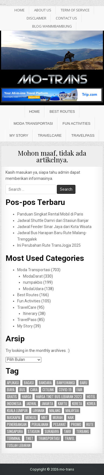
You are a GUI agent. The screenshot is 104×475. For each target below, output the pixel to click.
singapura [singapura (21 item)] (15, 431)
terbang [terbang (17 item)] (82, 431)
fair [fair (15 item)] (79, 389)
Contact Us (66, 18)
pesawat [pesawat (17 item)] (59, 424)
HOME (19, 10)
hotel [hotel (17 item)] (91, 396)
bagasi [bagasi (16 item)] (29, 382)
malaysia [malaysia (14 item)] (72, 410)
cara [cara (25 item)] (33, 389)
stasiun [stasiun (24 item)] (34, 431)
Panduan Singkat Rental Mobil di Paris (50, 214)
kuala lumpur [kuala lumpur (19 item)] (17, 410)
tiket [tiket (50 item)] (29, 438)
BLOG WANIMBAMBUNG (52, 26)
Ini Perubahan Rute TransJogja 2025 (49, 245)
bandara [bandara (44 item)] (45, 382)
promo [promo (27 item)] (76, 424)
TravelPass (82, 135)
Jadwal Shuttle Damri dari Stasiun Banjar (53, 220)
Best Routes (62, 111)
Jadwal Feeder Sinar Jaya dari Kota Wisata (54, 226)
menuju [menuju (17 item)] (31, 417)
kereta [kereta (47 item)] (77, 403)
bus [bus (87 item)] (22, 389)
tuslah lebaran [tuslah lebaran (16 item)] (19, 445)
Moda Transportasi (33, 123)
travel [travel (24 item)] (70, 438)
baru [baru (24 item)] (83, 382)
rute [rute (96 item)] (89, 424)
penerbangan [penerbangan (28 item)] (17, 424)
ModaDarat (33, 276)
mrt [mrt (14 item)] (44, 417)
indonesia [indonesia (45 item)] (14, 403)
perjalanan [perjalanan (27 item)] (40, 424)
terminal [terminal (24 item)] (14, 438)
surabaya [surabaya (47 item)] (52, 431)
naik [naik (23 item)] (71, 417)
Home (34, 111)
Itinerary (30, 313)
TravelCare (50, 135)
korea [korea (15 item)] (91, 403)
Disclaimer (36, 18)
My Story (18, 135)
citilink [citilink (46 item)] (48, 389)
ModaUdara (33, 289)
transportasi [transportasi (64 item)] (49, 438)
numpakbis (32, 282)
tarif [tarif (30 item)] (67, 431)
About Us (42, 10)
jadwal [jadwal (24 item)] (31, 403)
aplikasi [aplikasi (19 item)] (13, 382)
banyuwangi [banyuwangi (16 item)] (66, 382)
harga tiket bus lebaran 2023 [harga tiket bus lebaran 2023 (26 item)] (59, 396)
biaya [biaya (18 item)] (10, 389)
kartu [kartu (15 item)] (62, 403)
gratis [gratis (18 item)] (12, 396)
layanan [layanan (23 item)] (38, 410)
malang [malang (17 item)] (54, 410)
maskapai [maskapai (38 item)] (14, 417)
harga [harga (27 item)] (26, 396)
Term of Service (75, 10)
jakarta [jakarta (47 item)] (47, 403)
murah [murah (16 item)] (58, 417)
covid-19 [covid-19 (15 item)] (65, 389)
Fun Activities (76, 123)
